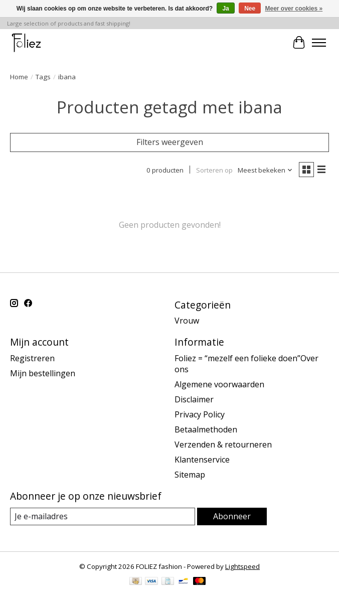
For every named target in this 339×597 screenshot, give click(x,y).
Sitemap (190, 474)
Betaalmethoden (206, 429)
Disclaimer (194, 399)
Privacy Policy (200, 414)
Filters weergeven (169, 141)
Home (19, 76)
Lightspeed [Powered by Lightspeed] (242, 566)
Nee (249, 8)
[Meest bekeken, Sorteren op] (265, 170)
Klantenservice (202, 459)
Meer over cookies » (294, 8)
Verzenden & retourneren (223, 444)
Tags (43, 76)
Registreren (32, 358)
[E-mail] (102, 516)
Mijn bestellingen (42, 373)
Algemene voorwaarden (219, 384)
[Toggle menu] (319, 43)
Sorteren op (214, 170)
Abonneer (232, 516)
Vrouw (187, 320)
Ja (225, 8)
